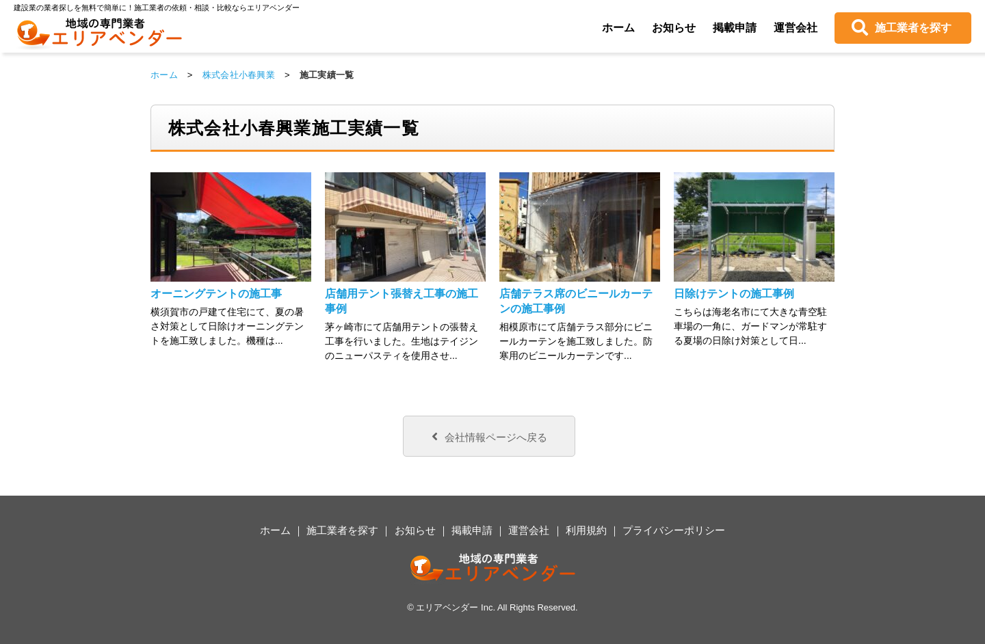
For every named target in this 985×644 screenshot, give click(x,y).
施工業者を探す (913, 27)
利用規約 (586, 530)
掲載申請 (735, 27)
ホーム (618, 27)
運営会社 (795, 27)
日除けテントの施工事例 (734, 293)
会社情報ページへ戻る (489, 436)
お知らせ (674, 27)
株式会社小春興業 (238, 75)
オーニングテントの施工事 (216, 293)
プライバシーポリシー (673, 530)
